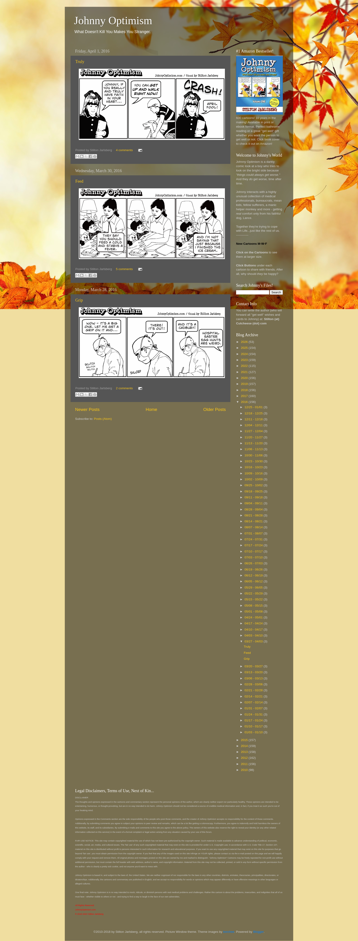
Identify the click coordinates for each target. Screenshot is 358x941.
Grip (79, 300)
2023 (245, 360)
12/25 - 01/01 (254, 407)
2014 (245, 746)
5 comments (124, 269)
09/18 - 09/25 (254, 491)
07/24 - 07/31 (254, 539)
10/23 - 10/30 (254, 461)
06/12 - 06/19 (254, 575)
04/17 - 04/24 (254, 623)
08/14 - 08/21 (254, 521)
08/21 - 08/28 (254, 515)
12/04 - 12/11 (254, 425)
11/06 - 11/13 (254, 449)
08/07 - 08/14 (254, 527)
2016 (245, 402)
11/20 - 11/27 (254, 437)
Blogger (258, 931)
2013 (245, 752)
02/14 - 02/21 (254, 696)
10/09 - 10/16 (254, 473)
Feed (79, 181)
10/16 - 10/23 (254, 467)
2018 (245, 390)
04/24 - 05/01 (254, 617)
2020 (245, 378)
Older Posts (214, 409)
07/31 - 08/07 (254, 533)
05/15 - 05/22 (254, 599)
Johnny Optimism (113, 20)
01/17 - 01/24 (254, 720)
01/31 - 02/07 (254, 708)
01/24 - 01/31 (254, 714)
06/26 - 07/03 (254, 563)
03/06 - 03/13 (254, 678)
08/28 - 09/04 (254, 509)
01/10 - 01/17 (254, 726)
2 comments (124, 388)
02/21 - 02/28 (254, 690)
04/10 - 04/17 (254, 629)
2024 (245, 354)
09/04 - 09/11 (254, 503)
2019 (245, 384)
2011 (245, 764)
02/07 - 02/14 (254, 702)
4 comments (124, 150)
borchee (228, 931)
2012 (245, 758)
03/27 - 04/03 (254, 641)
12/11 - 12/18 (254, 419)
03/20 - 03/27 (254, 666)
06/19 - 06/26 (254, 569)
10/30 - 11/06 (254, 455)
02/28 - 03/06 (254, 684)
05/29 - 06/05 (254, 587)
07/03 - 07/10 (254, 557)
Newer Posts (87, 409)
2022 (245, 366)
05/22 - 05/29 (254, 593)
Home (151, 409)
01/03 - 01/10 (254, 732)
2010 (245, 770)
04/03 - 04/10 (254, 635)
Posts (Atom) (103, 419)
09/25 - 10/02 (254, 485)
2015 (245, 740)
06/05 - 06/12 (254, 581)
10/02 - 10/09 (254, 479)
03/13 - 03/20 (254, 672)
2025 (245, 348)
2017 (245, 396)
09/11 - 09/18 (254, 497)
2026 (245, 342)
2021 (245, 372)
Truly (79, 61)
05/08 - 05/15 (254, 605)
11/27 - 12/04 (254, 431)
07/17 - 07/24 (254, 545)
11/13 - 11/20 (254, 443)
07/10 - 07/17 (254, 551)
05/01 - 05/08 (254, 611)
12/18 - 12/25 (254, 413)
